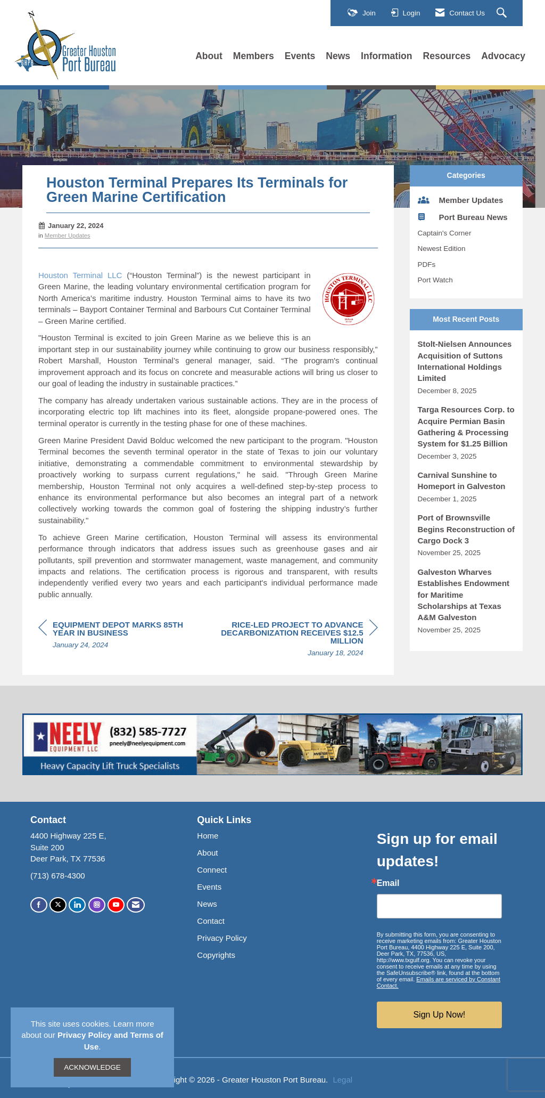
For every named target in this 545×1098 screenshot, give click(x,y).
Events (300, 56)
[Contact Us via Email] (136, 905)
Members (253, 56)
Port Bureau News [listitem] (463, 217)
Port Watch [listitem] (435, 280)
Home (207, 835)
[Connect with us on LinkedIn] (77, 905)
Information (386, 56)
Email (388, 883)
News (338, 56)
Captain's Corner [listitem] (445, 233)
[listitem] (466, 367)
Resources (447, 56)
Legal (342, 1079)
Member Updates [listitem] (460, 200)
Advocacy (503, 56)
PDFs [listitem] (427, 265)
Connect (212, 869)
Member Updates (67, 235)
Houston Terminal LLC (80, 275)
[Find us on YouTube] (116, 905)
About (208, 56)
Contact (211, 920)
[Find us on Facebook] (38, 905)
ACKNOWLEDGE (92, 1067)
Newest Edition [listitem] (442, 249)
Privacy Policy (221, 937)
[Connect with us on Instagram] (96, 905)
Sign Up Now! (439, 1014)
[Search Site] (503, 13)
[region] (298, 640)
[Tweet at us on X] (58, 905)
